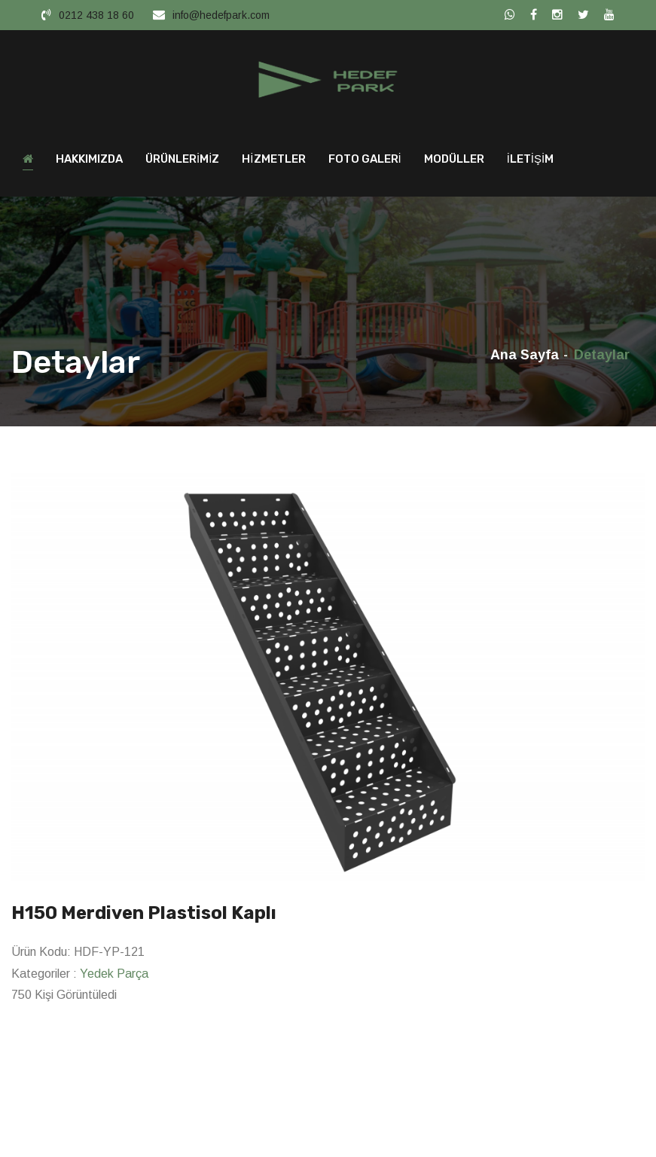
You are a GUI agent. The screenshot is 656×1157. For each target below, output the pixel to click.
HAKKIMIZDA (89, 162)
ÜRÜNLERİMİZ (182, 162)
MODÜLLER (454, 162)
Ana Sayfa (524, 358)
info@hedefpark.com (221, 15)
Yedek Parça (114, 977)
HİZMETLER (273, 162)
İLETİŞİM (530, 162)
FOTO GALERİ (364, 162)
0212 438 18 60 (96, 15)
